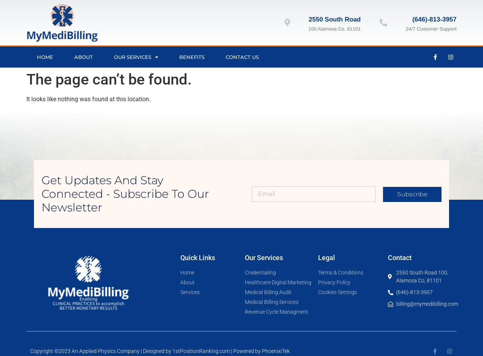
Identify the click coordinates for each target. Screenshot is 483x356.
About (83, 57)
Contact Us (242, 57)
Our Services (136, 57)
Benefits (192, 57)
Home (45, 57)
